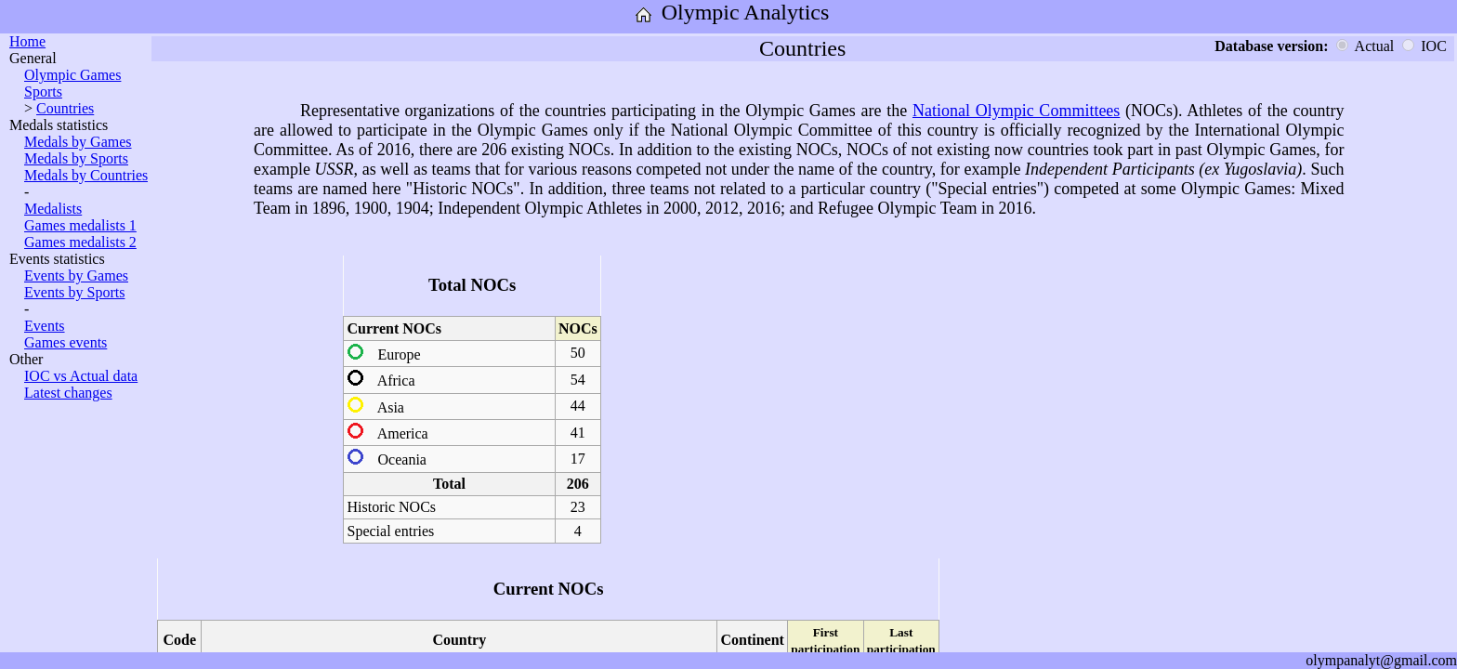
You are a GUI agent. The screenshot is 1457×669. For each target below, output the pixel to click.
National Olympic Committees (1016, 110)
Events (44, 326)
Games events (65, 342)
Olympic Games (72, 75)
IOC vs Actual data (81, 376)
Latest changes (68, 392)
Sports (43, 91)
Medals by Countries (86, 175)
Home (27, 41)
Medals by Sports (76, 158)
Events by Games (76, 275)
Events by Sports (74, 292)
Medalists (53, 208)
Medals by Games (78, 142)
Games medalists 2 (80, 242)
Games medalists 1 (80, 225)
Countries (65, 108)
